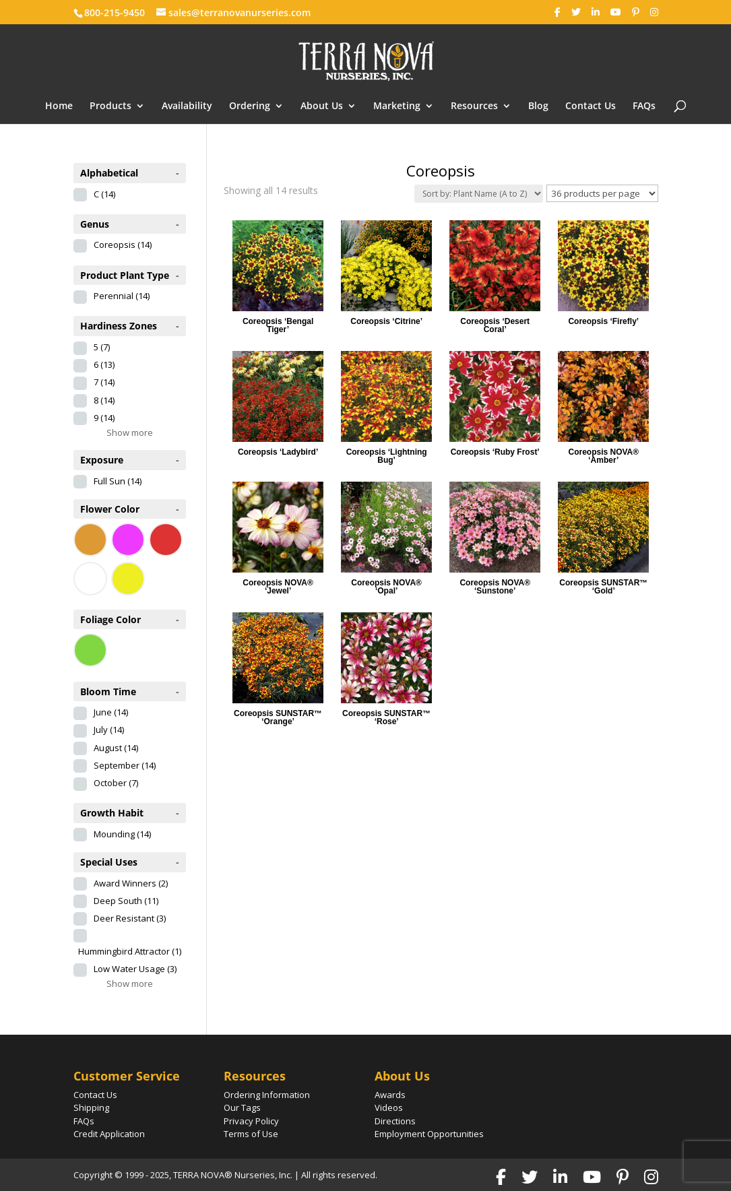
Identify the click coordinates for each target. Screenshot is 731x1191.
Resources (474, 106)
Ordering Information (267, 1095)
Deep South (126, 901)
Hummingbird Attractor (129, 951)
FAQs (644, 106)
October (116, 783)
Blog (538, 106)
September (125, 765)
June (111, 712)
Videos (389, 1107)
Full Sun (117, 481)
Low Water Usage (135, 969)
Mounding (122, 834)
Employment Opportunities (429, 1134)
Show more (129, 432)
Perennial (122, 296)
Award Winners (131, 883)
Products (110, 106)
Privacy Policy (251, 1121)
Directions (395, 1121)
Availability (187, 106)
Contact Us (590, 106)
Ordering (249, 106)
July (109, 729)
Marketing (396, 106)
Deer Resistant (130, 918)
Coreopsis (123, 244)
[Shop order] (478, 194)
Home (59, 106)
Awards (390, 1095)
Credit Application (109, 1134)
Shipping (91, 1107)
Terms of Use (251, 1134)
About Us (321, 106)
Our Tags (242, 1107)
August (116, 748)
